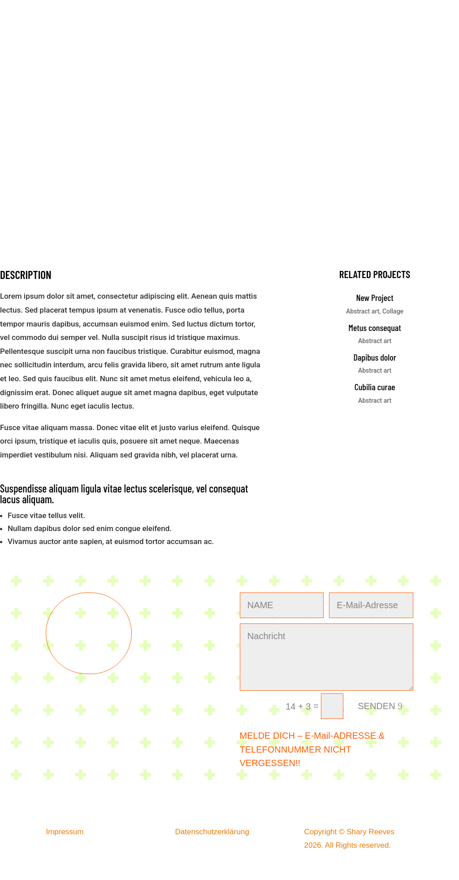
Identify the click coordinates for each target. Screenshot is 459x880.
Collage (392, 311)
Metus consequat (374, 327)
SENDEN (376, 706)
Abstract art (362, 311)
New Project (374, 297)
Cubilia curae (375, 386)
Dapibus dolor (374, 357)
